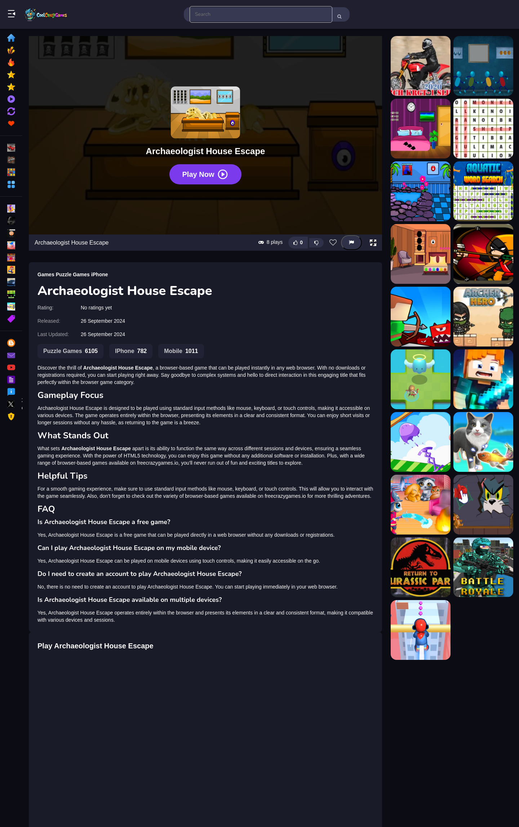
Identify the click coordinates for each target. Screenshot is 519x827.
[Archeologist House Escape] (421, 254)
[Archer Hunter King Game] (483, 379)
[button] (373, 243)
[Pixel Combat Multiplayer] (483, 567)
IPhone (131, 351)
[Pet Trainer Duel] (483, 442)
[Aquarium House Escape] (421, 191)
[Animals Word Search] (483, 128)
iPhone (99, 274)
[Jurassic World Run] (421, 567)
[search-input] (261, 14)
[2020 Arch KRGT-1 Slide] (421, 66)
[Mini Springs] (421, 442)
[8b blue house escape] (483, 66)
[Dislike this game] (316, 242)
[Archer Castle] (421, 317)
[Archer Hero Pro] (421, 379)
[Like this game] (298, 243)
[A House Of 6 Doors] (421, 128)
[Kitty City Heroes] (421, 505)
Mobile (181, 351)
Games (45, 274)
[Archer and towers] (483, 254)
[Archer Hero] (483, 317)
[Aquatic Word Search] (483, 191)
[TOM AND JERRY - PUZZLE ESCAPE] (483, 505)
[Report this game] (351, 242)
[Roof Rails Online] (421, 630)
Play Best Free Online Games (46, 14)
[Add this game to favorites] (333, 243)
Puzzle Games (73, 274)
